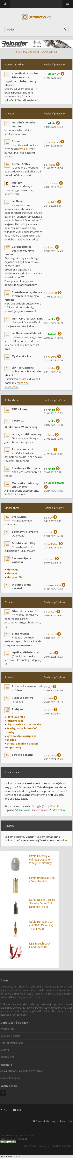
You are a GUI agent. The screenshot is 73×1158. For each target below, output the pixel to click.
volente (52, 612)
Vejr (50, 687)
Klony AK (12, 573)
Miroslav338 (54, 585)
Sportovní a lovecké (25, 531)
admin (51, 123)
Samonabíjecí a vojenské (22, 560)
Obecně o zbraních (24, 611)
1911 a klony (19, 409)
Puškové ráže (15, 720)
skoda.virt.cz (7, 1057)
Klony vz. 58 (14, 577)
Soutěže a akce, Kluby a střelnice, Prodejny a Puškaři (23, 296)
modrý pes (54, 142)
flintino (51, 164)
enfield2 (52, 202)
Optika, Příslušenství (25, 652)
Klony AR (12, 569)
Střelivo (8, 677)
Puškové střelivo (22, 697)
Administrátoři (22, 810)
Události (17, 201)
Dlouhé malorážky (23, 543)
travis (51, 653)
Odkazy (17, 182)
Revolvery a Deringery (26, 468)
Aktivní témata (49, 51)
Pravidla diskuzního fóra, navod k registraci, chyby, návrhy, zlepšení (21, 79)
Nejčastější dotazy (10, 1035)
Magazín (5, 1050)
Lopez (51, 559)
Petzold (52, 334)
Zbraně (8, 602)
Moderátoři (59, 810)
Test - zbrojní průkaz (11, 1043)
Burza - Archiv (21, 164)
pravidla (22, 149)
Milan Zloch (56, 806)
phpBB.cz (22, 1138)
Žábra (51, 247)
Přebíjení (18, 709)
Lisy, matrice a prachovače (24, 724)
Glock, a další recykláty (26, 434)
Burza (16, 141)
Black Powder (56, 483)
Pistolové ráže (16, 717)
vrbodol (52, 634)
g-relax (51, 368)
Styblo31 (52, 293)
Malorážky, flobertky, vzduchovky (26, 485)
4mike (51, 319)
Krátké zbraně (12, 400)
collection (53, 183)
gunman (52, 357)
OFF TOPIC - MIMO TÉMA (27, 318)
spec (50, 450)
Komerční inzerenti (41, 810)
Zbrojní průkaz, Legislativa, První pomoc (19, 250)
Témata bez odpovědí (26, 51)
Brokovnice (19, 517)
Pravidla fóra (7, 1028)
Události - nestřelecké (26, 333)
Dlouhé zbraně (12, 508)
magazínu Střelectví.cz (16, 384)
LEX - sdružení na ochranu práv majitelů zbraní (22, 371)
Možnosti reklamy (10, 1078)
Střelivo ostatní (22, 754)
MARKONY (54, 74)
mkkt (50, 698)
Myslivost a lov (21, 356)
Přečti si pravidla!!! (14, 64)
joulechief (53, 544)
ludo (50, 517)
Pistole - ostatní (22, 449)
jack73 (63, 840)
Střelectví (9, 113)
